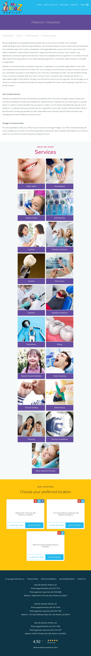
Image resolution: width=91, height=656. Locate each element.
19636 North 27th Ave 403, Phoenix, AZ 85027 (25, 514)
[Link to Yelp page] (35, 501)
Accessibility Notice (67, 579)
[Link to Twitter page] (39, 501)
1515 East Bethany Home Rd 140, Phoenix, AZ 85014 (66, 514)
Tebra (56, 647)
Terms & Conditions (48, 579)
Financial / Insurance (49, 36)
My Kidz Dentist (7, 36)
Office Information (32, 36)
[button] (87, 5)
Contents (19, 36)
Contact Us (81, 579)
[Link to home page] (16, 7)
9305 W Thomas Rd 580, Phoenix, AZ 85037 (46, 546)
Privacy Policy (32, 579)
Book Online (34, 525)
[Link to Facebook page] (42, 501)
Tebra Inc (21, 579)
